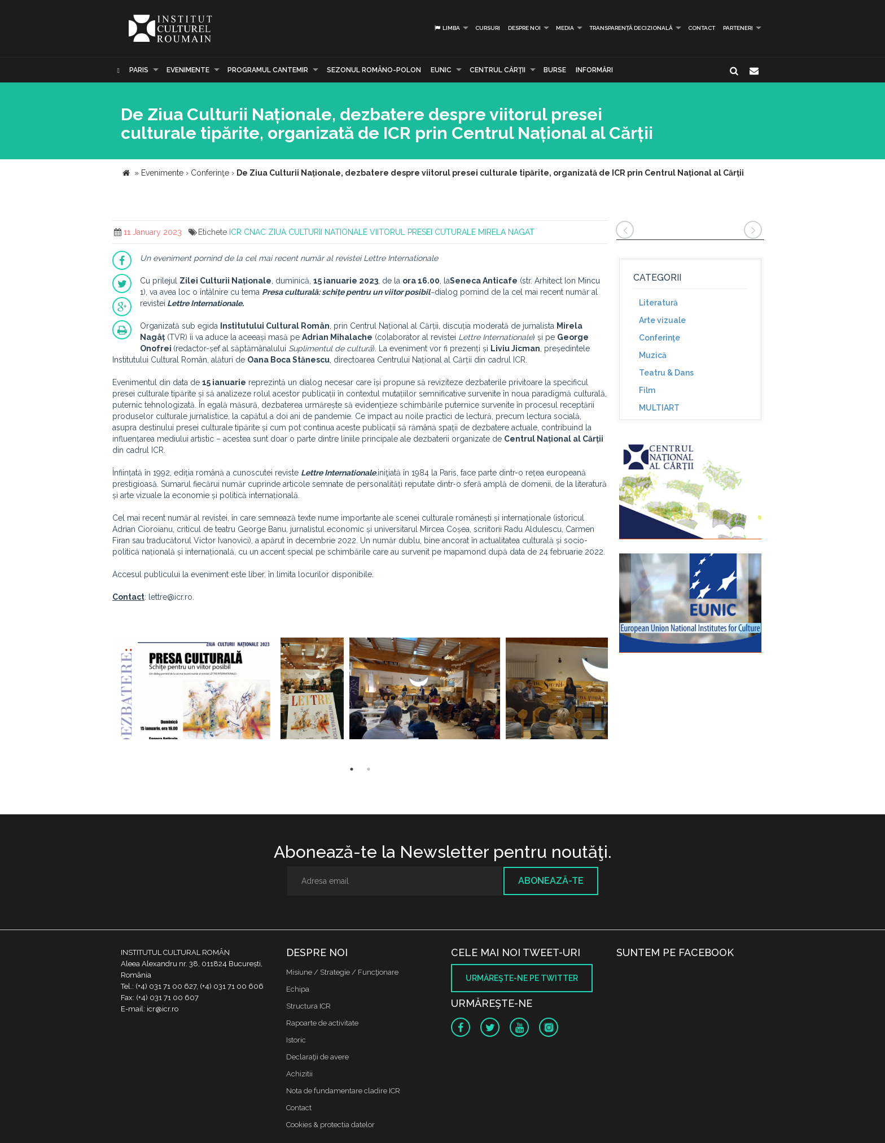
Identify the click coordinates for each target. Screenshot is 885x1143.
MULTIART (659, 407)
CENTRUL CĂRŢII (497, 70)
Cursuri (487, 28)
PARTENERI (738, 28)
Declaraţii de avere (317, 1057)
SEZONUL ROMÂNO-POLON (374, 70)
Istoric (296, 1040)
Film (647, 390)
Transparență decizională (631, 28)
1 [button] (351, 769)
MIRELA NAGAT (506, 232)
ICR (235, 232)
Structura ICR (308, 1006)
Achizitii (299, 1074)
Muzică (653, 355)
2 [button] (368, 769)
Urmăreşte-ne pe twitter (522, 978)
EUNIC (441, 70)
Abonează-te (551, 880)
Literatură (658, 302)
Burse (555, 70)
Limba (446, 28)
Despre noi (524, 28)
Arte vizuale (662, 320)
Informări (594, 70)
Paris (138, 70)
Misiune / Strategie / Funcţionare (342, 972)
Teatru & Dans (666, 372)
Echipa (297, 989)
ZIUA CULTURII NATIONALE (317, 232)
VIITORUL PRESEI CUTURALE (423, 232)
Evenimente (188, 70)
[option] (195, 690)
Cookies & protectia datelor (330, 1124)
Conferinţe (659, 337)
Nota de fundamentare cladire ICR (343, 1091)
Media (565, 28)
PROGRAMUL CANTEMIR (267, 70)
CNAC (255, 232)
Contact (701, 28)
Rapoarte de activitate (322, 1023)
